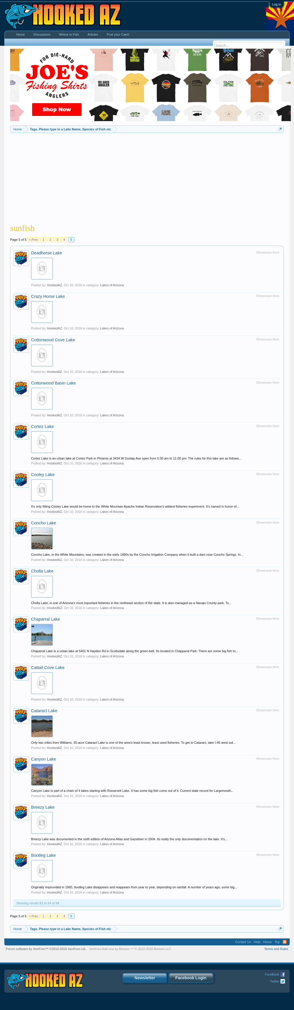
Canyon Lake (43, 759)
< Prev (33, 239)
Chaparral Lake (45, 619)
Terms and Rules (276, 949)
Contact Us (243, 942)
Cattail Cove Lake (48, 667)
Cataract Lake (44, 710)
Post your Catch (118, 34)
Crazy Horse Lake (48, 296)
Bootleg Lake (43, 855)
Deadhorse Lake (46, 253)
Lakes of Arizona (112, 285)
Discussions (42, 34)
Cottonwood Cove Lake (53, 340)
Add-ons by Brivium (130, 949)
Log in (276, 4)
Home (20, 34)
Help (257, 942)
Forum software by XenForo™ (46, 949)
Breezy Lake (42, 807)
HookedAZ (54, 285)
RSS (285, 942)
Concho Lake (43, 523)
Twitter (274, 981)
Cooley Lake (42, 474)
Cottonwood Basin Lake (53, 383)
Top (277, 942)
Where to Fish (69, 34)
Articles (93, 34)
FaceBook (272, 974)
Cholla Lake (42, 571)
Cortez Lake (42, 426)
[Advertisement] (147, 176)
